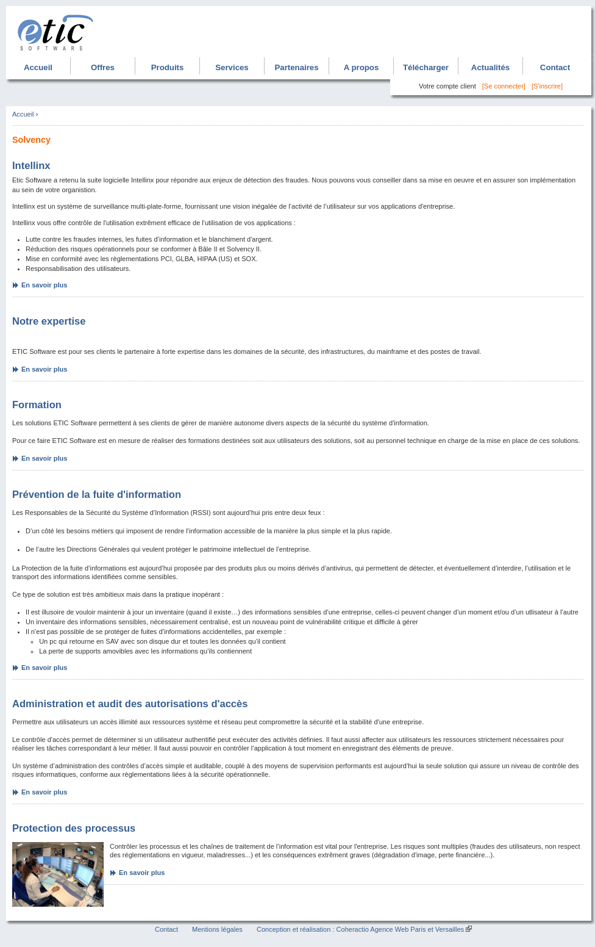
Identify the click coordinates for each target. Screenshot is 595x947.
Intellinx (31, 165)
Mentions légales (217, 929)
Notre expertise (48, 321)
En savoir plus (44, 285)
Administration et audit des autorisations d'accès (130, 704)
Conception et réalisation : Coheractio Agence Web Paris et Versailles (360, 929)
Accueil (38, 67)
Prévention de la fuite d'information (96, 494)
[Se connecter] (504, 86)
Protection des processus (73, 828)
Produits (167, 67)
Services (231, 67)
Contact (555, 67)
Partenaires (296, 67)
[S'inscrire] (547, 86)
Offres (103, 67)
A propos (361, 67)
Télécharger (426, 67)
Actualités (490, 67)
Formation (37, 405)
